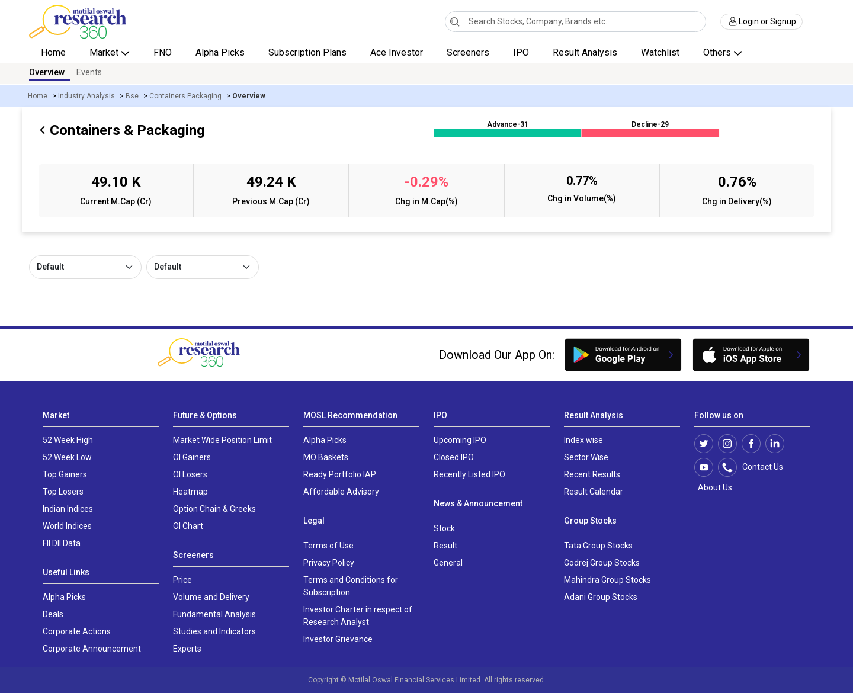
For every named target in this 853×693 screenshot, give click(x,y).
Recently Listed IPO (469, 474)
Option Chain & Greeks (214, 509)
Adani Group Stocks (600, 597)
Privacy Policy (328, 562)
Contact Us (757, 467)
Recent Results (592, 474)
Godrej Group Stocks (602, 562)
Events (89, 72)
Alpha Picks (220, 52)
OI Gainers (192, 457)
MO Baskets (325, 457)
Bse (132, 96)
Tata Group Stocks (598, 545)
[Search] (455, 21)
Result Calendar (593, 491)
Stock (444, 528)
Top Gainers (65, 474)
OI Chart (188, 526)
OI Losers (190, 474)
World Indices (67, 526)
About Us (713, 487)
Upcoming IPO (460, 440)
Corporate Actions (77, 631)
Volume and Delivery (211, 597)
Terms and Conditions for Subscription (350, 586)
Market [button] (105, 52)
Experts (187, 648)
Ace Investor (396, 52)
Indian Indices (68, 509)
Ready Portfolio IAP (339, 474)
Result (445, 545)
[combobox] (575, 21)
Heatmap (190, 491)
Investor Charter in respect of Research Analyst (357, 616)
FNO (162, 52)
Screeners (468, 52)
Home (53, 52)
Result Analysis (585, 52)
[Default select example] (85, 267)
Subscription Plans (307, 52)
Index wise (583, 440)
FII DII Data (62, 543)
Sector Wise (586, 457)
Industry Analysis (86, 96)
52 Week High (68, 440)
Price (182, 580)
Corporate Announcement (92, 648)
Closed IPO (454, 457)
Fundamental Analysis (214, 614)
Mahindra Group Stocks (607, 580)
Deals (53, 614)
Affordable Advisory (341, 491)
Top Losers (63, 491)
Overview (47, 72)
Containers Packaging (185, 96)
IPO (521, 52)
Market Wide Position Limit (222, 440)
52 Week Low (67, 457)
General (448, 562)
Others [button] (718, 52)
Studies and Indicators (214, 631)
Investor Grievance (338, 639)
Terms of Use (328, 545)
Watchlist (660, 52)
